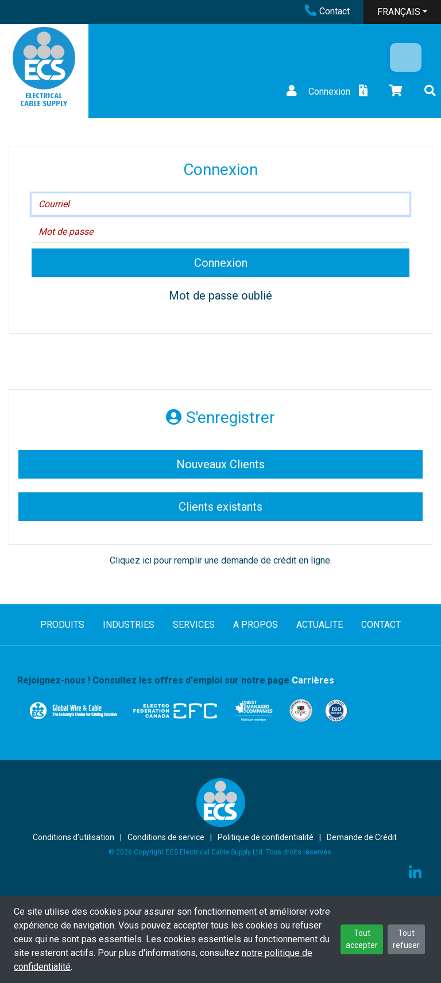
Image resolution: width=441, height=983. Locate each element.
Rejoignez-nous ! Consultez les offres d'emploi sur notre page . (176, 680)
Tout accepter (362, 939)
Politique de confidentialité (266, 837)
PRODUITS (62, 624)
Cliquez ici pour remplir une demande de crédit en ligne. (221, 560)
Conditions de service (165, 837)
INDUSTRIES (128, 624)
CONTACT (381, 624)
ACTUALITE (319, 624)
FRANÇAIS (398, 11)
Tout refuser (406, 939)
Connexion (317, 91)
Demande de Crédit (362, 837)
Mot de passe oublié (220, 295)
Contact (327, 11)
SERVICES (194, 624)
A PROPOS (255, 624)
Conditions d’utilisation (73, 837)
